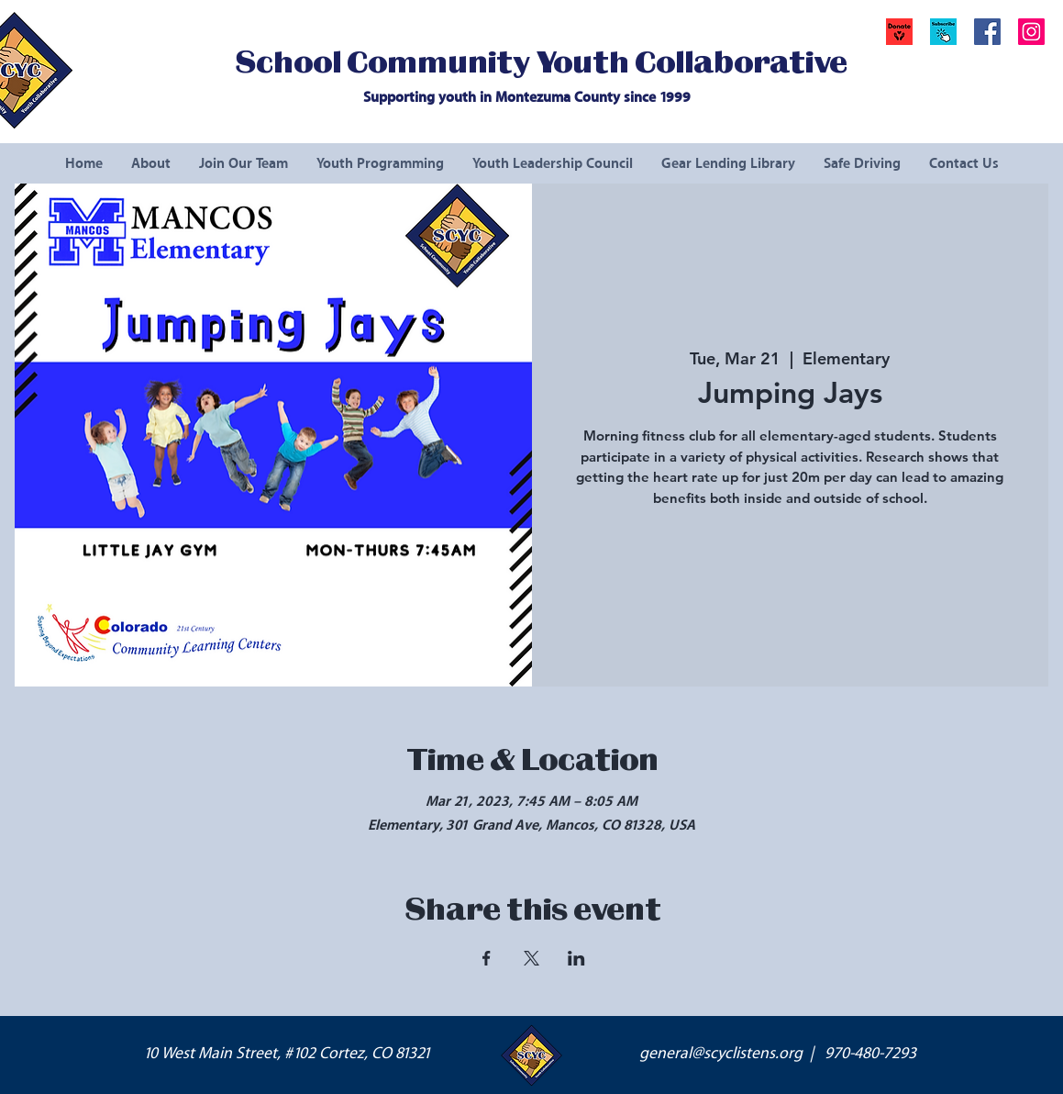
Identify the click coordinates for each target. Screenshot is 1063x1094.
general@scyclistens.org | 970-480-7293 (777, 1053)
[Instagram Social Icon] (1031, 31)
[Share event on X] (531, 958)
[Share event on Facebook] (486, 958)
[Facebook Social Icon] (987, 31)
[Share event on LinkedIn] (576, 958)
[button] (943, 31)
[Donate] (899, 31)
